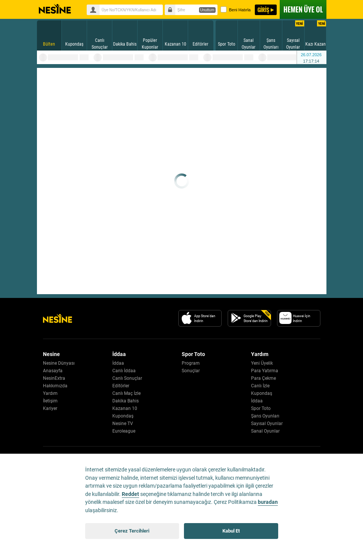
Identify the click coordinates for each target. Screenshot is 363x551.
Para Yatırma (264, 370)
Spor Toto (261, 408)
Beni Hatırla (236, 9)
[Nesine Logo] (57, 318)
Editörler (120, 385)
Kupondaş (122, 416)
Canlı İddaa (124, 370)
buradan (268, 502)
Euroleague (123, 431)
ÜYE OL (303, 9)
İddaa (118, 363)
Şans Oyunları (265, 416)
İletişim (50, 401)
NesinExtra (54, 378)
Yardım (50, 393)
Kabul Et (231, 531)
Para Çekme (263, 378)
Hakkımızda (55, 385)
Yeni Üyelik (262, 363)
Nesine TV (122, 423)
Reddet (130, 494)
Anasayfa (53, 370)
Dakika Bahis (125, 401)
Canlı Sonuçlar (127, 378)
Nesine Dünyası (59, 363)
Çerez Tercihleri (132, 531)
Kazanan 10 (124, 408)
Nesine (55, 9)
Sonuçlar (191, 370)
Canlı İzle (260, 385)
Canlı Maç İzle (126, 393)
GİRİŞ (263, 10)
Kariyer (50, 408)
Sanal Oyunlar (265, 431)
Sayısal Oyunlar (267, 423)
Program (191, 363)
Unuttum (207, 10)
